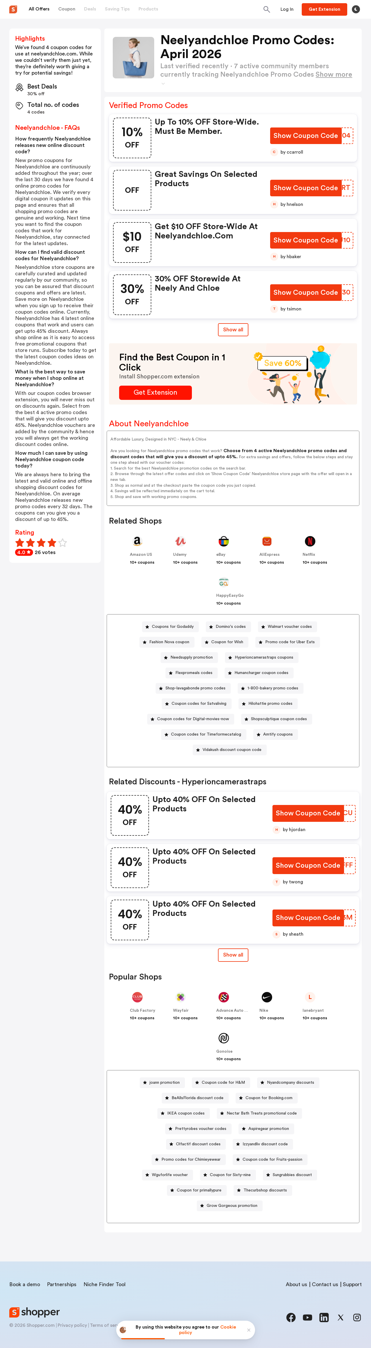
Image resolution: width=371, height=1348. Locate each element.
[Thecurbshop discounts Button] (263, 1190)
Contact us (325, 1284)
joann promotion (165, 1083)
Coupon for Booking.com (268, 1098)
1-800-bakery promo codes (273, 688)
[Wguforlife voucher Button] (167, 1175)
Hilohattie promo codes (270, 704)
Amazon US (141, 555)
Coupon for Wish (227, 642)
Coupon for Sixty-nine (230, 1175)
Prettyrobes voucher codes (200, 1129)
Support (352, 1284)
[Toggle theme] (356, 9)
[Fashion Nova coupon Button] (166, 642)
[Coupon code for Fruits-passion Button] (270, 1159)
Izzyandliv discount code (265, 1144)
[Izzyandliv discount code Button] (263, 1144)
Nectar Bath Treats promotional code (262, 1113)
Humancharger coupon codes (261, 673)
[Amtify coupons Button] (275, 734)
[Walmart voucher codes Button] (287, 626)
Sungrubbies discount (292, 1175)
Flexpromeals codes (193, 673)
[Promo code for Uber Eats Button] (287, 642)
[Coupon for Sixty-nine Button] (228, 1175)
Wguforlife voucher (170, 1175)
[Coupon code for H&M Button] (221, 1082)
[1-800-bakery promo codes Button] (270, 688)
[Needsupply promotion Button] (189, 657)
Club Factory (142, 1011)
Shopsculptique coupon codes (279, 719)
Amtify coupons (278, 734)
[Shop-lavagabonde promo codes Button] (193, 688)
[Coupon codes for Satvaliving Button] (197, 703)
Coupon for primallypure (199, 1190)
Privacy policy (72, 1325)
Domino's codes (231, 627)
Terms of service (107, 1325)
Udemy (180, 555)
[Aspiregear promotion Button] (266, 1129)
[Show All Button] (233, 954)
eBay (220, 555)
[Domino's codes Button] (228, 626)
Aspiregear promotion (268, 1129)
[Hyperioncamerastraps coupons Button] (262, 657)
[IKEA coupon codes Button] (183, 1113)
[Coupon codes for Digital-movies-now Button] (190, 719)
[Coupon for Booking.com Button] (267, 1098)
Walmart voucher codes (290, 627)
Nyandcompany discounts (290, 1083)
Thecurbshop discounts (265, 1190)
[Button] (287, 9)
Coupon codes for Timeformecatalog (206, 734)
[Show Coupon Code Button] (306, 136)
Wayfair (181, 1011)
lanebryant (313, 1011)
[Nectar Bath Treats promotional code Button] (259, 1113)
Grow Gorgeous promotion (232, 1206)
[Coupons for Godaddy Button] (170, 626)
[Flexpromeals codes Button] (192, 673)
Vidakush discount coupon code (232, 750)
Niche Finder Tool (104, 1284)
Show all (233, 954)
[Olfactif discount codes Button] (196, 1144)
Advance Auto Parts (235, 1011)
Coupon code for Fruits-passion (272, 1160)
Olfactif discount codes (198, 1144)
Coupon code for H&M (223, 1083)
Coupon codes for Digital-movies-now (193, 719)
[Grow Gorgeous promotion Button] (230, 1205)
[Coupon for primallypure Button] (197, 1190)
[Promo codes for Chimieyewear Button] (189, 1159)
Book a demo (24, 1284)
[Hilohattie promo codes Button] (268, 703)
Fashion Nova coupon (169, 642)
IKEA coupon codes (186, 1113)
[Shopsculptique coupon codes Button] (276, 719)
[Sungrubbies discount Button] (290, 1175)
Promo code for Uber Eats (290, 642)
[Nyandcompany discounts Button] (288, 1082)
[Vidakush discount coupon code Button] (230, 750)
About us (296, 1284)
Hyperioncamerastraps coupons (264, 657)
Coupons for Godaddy (173, 627)
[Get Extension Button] (155, 393)
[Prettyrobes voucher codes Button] (198, 1129)
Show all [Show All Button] (233, 329)
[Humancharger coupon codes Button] (259, 673)
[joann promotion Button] (162, 1082)
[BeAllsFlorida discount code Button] (195, 1098)
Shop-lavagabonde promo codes (195, 688)
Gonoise (224, 1051)
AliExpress (269, 555)
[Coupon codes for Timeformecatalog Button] (203, 734)
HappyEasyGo (230, 596)
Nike (263, 1011)
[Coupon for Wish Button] (224, 642)
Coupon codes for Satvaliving (199, 704)
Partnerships (62, 1284)
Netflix (309, 555)
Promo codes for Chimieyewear (191, 1160)
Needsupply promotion (191, 657)
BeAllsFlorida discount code (197, 1098)
